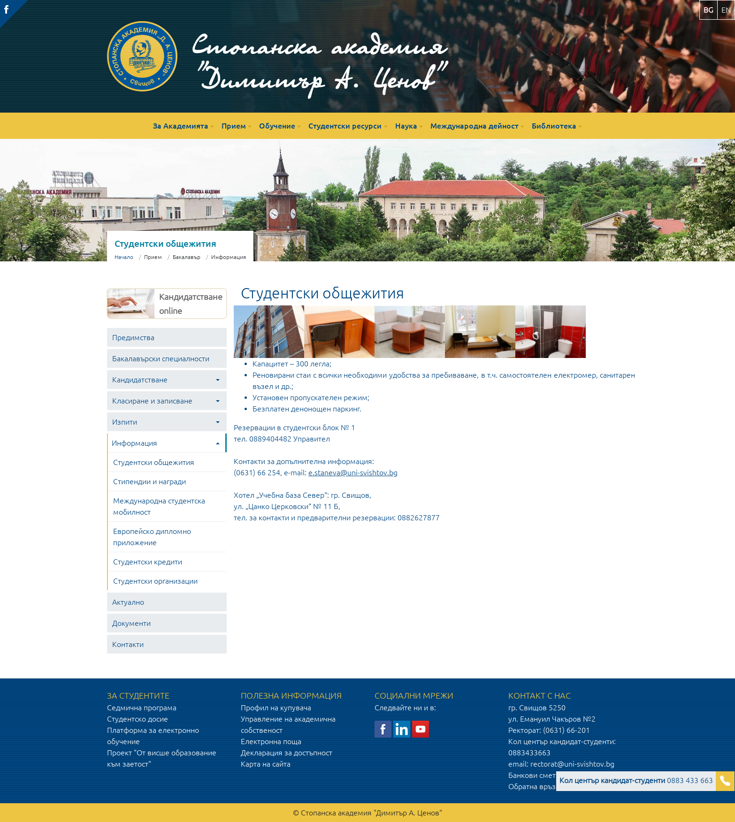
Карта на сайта (266, 764)
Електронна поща (271, 741)
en (726, 10)
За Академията (180, 126)
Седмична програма (141, 707)
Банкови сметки (536, 775)
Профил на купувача (276, 707)
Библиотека (554, 126)
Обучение (277, 126)
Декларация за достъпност (286, 752)
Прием (234, 126)
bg (708, 10)
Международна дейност (474, 126)
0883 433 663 (636, 780)
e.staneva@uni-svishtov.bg (353, 472)
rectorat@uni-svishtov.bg (572, 764)
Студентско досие (137, 719)
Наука (406, 126)
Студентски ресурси (345, 126)
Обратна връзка (535, 786)
